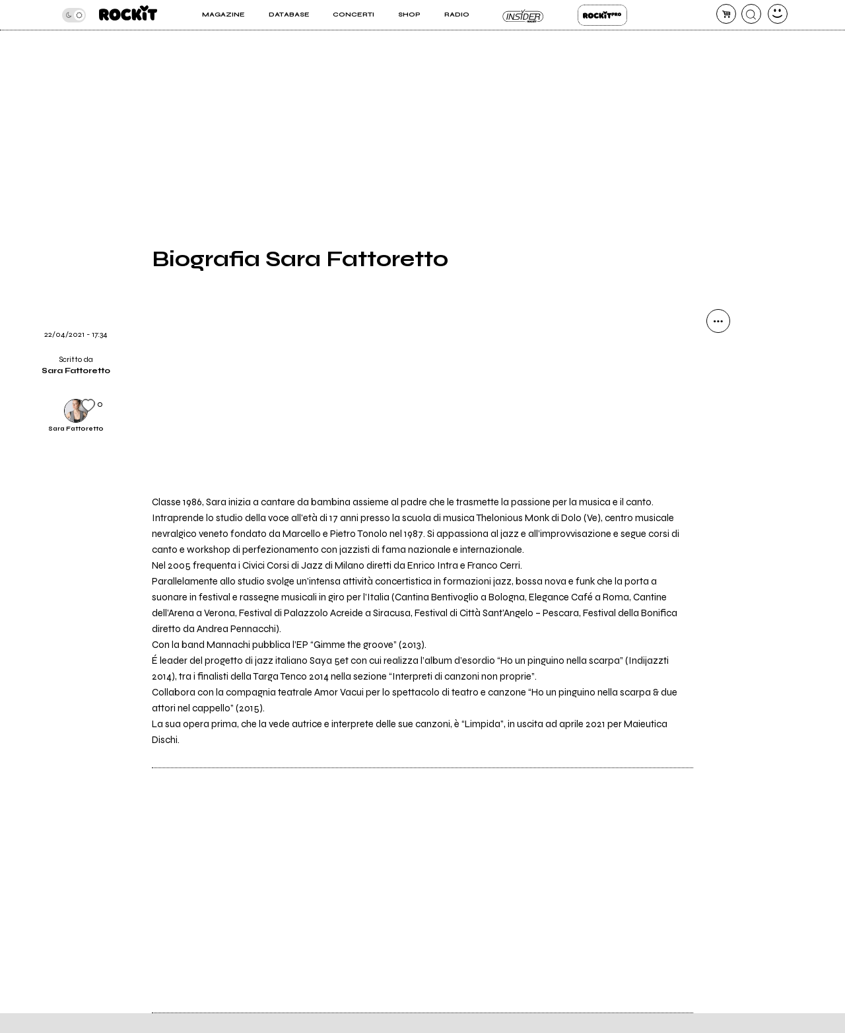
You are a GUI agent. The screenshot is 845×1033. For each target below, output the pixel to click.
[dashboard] (778, 14)
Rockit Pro (602, 15)
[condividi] (718, 321)
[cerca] (751, 14)
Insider (523, 15)
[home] (128, 15)
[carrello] (726, 14)
